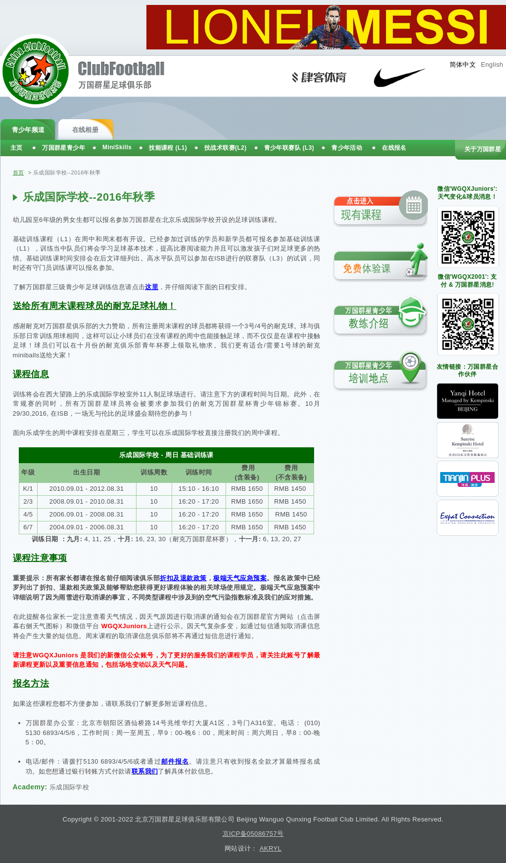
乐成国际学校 (69, 787)
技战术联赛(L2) (225, 147)
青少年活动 (346, 147)
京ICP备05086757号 (253, 833)
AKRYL (270, 848)
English (492, 64)
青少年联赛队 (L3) (289, 147)
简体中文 (463, 64)
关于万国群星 (482, 149)
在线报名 (394, 147)
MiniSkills (117, 147)
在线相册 (85, 129)
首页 (18, 172)
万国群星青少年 (63, 147)
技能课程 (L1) (168, 147)
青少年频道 (28, 129)
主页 (16, 147)
